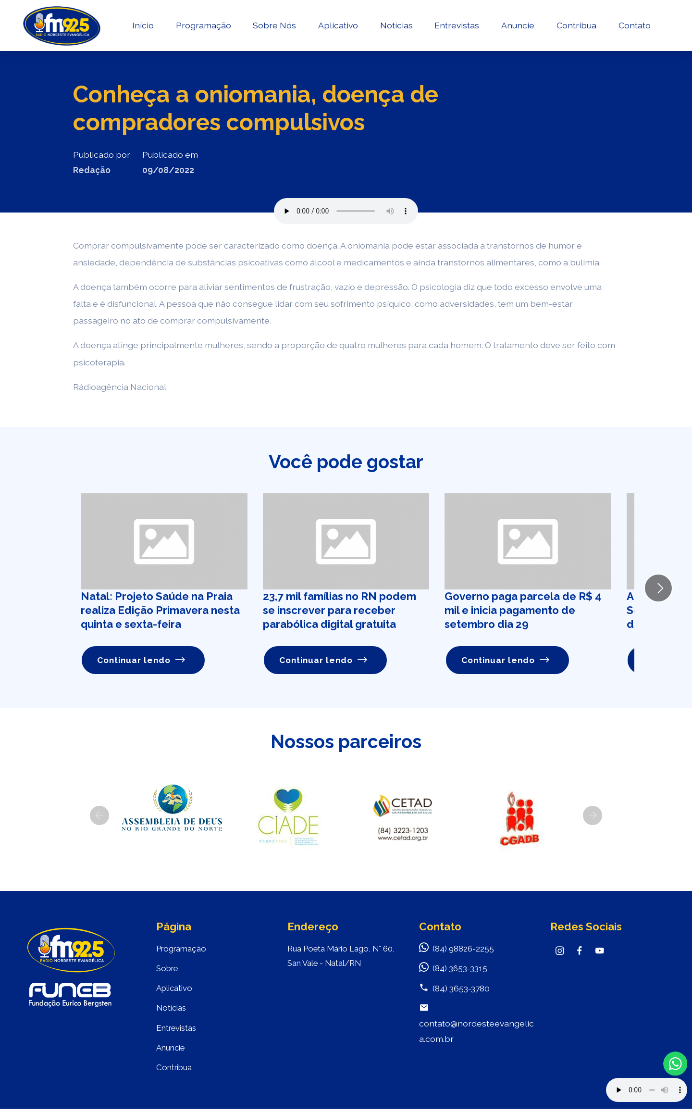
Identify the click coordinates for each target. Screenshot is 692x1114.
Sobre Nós (273, 27)
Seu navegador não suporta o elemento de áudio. (346, 211)
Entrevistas (455, 27)
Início (141, 27)
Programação (202, 27)
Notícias (395, 27)
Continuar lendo (141, 660)
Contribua (575, 27)
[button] (99, 815)
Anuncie (516, 27)
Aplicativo (337, 27)
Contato (633, 27)
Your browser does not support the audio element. (646, 1090)
